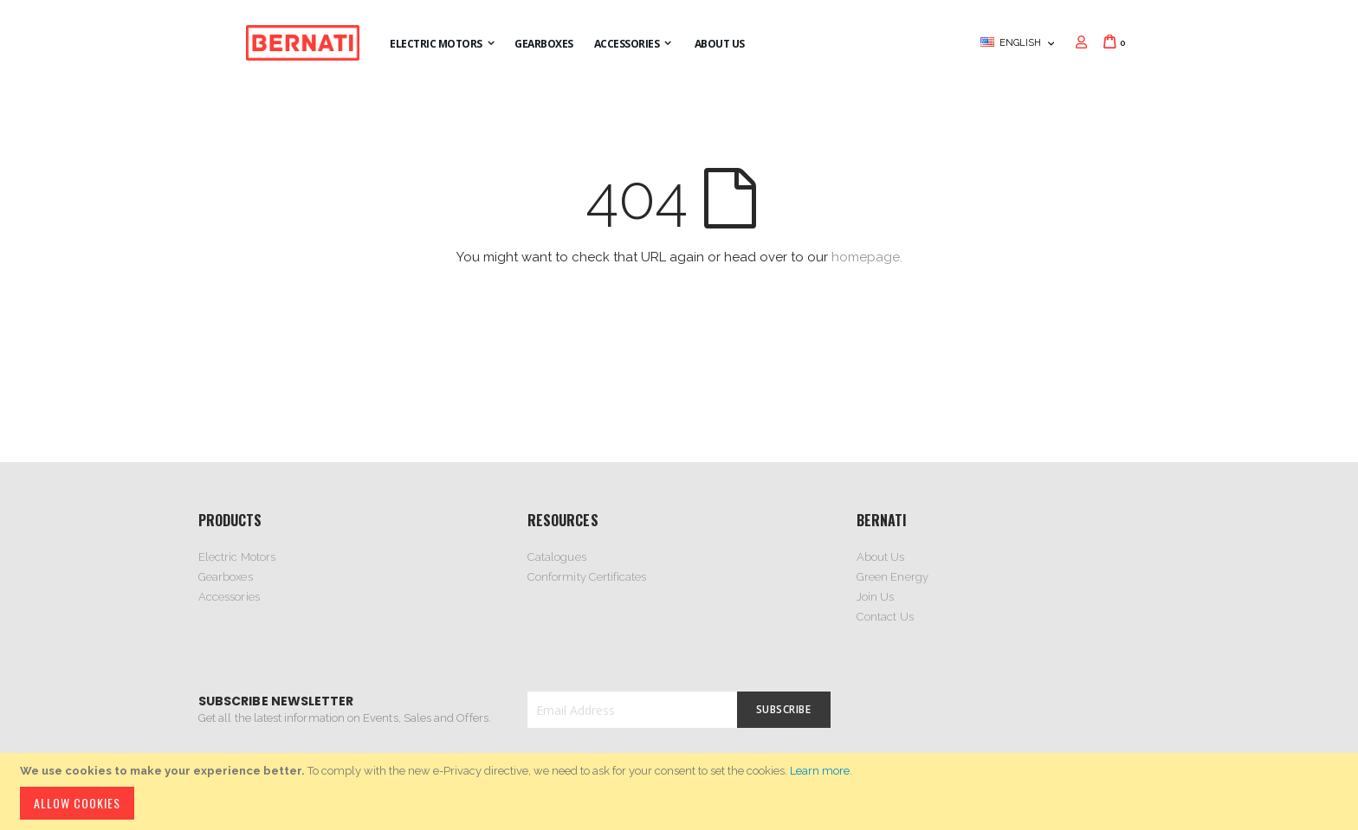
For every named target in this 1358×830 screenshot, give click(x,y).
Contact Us (885, 616)
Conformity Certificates (587, 576)
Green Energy (892, 576)
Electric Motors (236, 556)
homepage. (866, 257)
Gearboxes (225, 576)
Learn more (820, 770)
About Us (881, 556)
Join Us (875, 596)
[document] (681, 791)
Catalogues (556, 556)
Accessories (229, 596)
